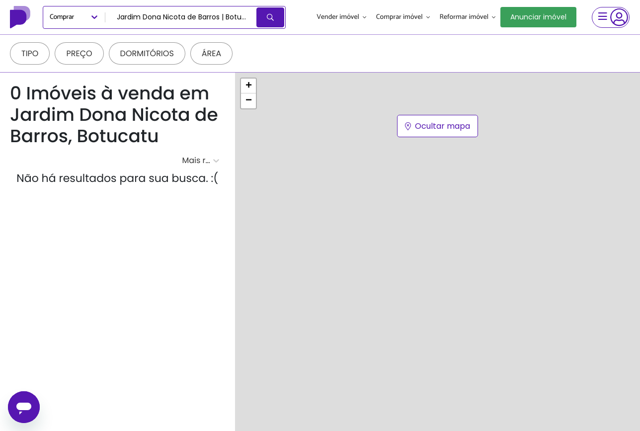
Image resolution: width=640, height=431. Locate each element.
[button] (248, 86)
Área (212, 53)
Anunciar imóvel (538, 17)
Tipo (29, 53)
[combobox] (181, 17)
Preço (79, 53)
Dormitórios (147, 53)
